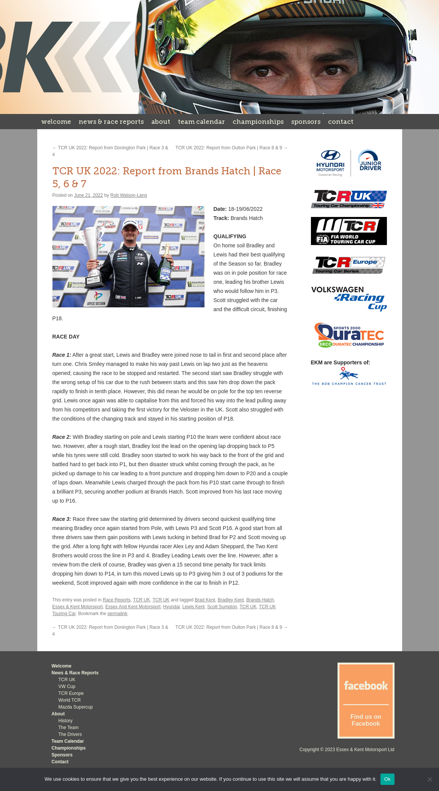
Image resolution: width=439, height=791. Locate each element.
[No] (429, 779)
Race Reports (116, 600)
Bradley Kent (231, 600)
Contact (340, 121)
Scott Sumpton (222, 606)
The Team (69, 727)
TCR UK (141, 600)
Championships (258, 121)
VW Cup (67, 686)
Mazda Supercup (76, 707)
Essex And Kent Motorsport (132, 606)
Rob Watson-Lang (128, 195)
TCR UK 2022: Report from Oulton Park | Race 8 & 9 (232, 147)
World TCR (70, 700)
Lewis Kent (193, 606)
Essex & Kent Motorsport (77, 606)
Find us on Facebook (365, 720)
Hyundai (171, 606)
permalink (117, 613)
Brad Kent (205, 600)
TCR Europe (71, 693)
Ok (387, 779)
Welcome (56, 121)
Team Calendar (201, 121)
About (160, 121)
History (66, 720)
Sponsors (305, 121)
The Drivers (70, 734)
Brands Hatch (260, 600)
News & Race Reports (111, 121)
